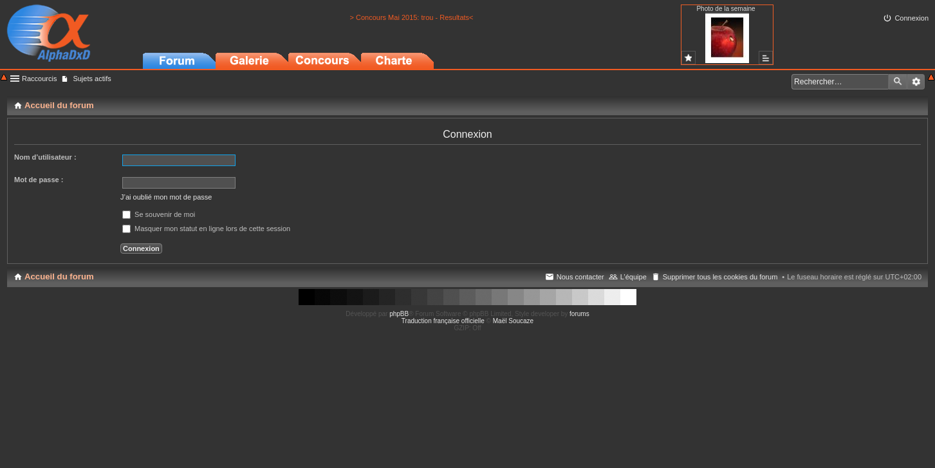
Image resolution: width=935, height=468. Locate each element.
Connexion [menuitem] (911, 18)
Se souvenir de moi (158, 214)
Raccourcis (39, 78)
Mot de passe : (38, 179)
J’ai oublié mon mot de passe (166, 197)
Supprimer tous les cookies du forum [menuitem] (720, 277)
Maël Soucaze (513, 320)
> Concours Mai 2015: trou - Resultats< (412, 17)
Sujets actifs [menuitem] (92, 78)
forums (579, 313)
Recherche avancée (916, 81)
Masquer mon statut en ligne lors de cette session (206, 228)
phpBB (399, 313)
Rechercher (897, 81)
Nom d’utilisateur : (45, 157)
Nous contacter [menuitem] (580, 277)
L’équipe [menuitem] (633, 277)
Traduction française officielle (443, 320)
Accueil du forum (59, 276)
